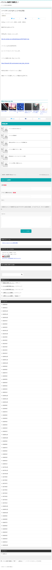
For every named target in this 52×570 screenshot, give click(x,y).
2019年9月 (5, 405)
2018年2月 (5, 460)
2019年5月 (5, 418)
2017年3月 (5, 496)
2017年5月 (5, 489)
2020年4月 (5, 382)
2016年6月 (5, 525)
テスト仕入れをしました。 (44, 174)
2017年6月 (5, 486)
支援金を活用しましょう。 (9, 282)
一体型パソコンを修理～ (8, 292)
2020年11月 (5, 359)
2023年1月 (5, 307)
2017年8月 (5, 480)
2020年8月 (5, 369)
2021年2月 (5, 350)
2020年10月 (5, 363)
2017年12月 (5, 467)
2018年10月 (5, 437)
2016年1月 (5, 541)
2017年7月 (5, 483)
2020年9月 (5, 366)
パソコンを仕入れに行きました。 (15, 128)
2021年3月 (5, 346)
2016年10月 (5, 512)
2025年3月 (5, 304)
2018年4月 (5, 454)
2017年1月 (5, 502)
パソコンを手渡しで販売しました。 (16, 163)
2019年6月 (5, 415)
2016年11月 (5, 509)
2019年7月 (5, 411)
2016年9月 (5, 515)
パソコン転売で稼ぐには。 (9, 286)
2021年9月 (5, 337)
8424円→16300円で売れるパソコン (9, 174)
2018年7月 (5, 447)
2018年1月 (5, 463)
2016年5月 (5, 528)
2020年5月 (5, 379)
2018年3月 (5, 457)
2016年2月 (5, 538)
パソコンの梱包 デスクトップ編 (15, 149)
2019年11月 (5, 398)
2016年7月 (5, 522)
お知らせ (3, 15)
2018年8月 (5, 444)
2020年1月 (5, 392)
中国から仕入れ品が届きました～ (28, 112)
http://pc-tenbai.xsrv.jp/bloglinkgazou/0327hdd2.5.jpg (15, 39)
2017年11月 (5, 470)
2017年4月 (5, 493)
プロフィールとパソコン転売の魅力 (10, 242)
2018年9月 (5, 441)
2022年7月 (5, 320)
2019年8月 (5, 408)
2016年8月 (5, 519)
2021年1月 (5, 353)
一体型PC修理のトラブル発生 (35, 112)
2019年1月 (5, 431)
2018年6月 (5, 450)
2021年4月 (5, 343)
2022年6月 (5, 324)
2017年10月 (5, 473)
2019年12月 (5, 395)
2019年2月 (5, 428)
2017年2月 (5, 499)
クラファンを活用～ (12, 112)
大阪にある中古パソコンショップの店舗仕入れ (18, 142)
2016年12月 (5, 506)
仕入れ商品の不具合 (20, 112)
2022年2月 (5, 327)
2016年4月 (5, 532)
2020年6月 (5, 376)
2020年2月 (5, 389)
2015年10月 (5, 545)
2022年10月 (5, 317)
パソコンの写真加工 (13, 135)
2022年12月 (5, 311)
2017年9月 (5, 476)
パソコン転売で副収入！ (10, 2)
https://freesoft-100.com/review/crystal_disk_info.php (15, 63)
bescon (16, 295)
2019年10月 (5, 402)
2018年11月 (5, 434)
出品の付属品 (4, 111)
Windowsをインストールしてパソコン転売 (17, 156)
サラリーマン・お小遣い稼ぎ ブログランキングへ (11, 258)
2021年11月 (5, 330)
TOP (8, 561)
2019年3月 (5, 424)
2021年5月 (5, 340)
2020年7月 (5, 372)
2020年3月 (5, 385)
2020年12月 (5, 356)
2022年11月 (5, 314)
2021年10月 (5, 333)
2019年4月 (5, 421)
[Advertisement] (26, 89)
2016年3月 (5, 535)
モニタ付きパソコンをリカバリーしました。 (43, 112)
